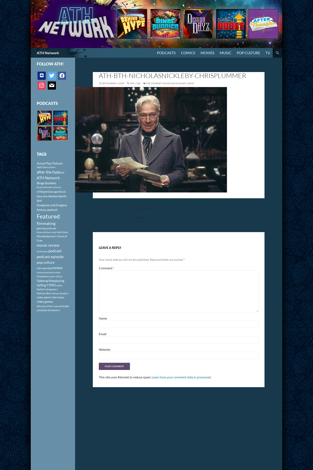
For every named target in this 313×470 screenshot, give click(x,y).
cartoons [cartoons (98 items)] (56, 187)
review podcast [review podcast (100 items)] (44, 272)
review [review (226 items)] (57, 268)
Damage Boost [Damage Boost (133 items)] (57, 191)
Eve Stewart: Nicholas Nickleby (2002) (170, 83)
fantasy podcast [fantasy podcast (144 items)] (47, 209)
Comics (188, 53)
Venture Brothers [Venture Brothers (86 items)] (60, 293)
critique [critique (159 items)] (42, 191)
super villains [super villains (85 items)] (56, 276)
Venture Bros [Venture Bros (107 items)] (44, 293)
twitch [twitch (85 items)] (59, 285)
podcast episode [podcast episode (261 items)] (50, 256)
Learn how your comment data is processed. (181, 377)
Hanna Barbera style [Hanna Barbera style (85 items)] (46, 232)
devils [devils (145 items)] (62, 196)
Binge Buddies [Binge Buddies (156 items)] (46, 183)
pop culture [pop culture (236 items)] (45, 262)
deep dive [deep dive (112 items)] (42, 196)
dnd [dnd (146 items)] (39, 200)
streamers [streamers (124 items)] (43, 276)
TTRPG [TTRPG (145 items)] (51, 285)
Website (104, 349)
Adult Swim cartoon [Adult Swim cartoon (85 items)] (46, 167)
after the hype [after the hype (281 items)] (49, 172)
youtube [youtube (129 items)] (64, 306)
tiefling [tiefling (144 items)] (41, 285)
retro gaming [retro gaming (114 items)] (44, 268)
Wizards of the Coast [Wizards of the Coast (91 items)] (47, 306)
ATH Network (48, 53)
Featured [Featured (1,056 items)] (48, 216)
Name (103, 318)
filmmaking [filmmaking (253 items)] (46, 223)
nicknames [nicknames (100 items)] (42, 251)
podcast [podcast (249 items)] (54, 251)
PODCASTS (166, 53)
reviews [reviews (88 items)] (56, 272)
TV (267, 53)
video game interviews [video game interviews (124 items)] (50, 297)
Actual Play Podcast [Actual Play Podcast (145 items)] (50, 163)
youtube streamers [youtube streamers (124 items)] (48, 310)
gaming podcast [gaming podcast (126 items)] (46, 228)
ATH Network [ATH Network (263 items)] (48, 177)
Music (225, 53)
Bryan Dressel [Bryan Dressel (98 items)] (44, 187)
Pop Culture (248, 53)
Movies (207, 53)
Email (102, 334)
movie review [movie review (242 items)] (48, 245)
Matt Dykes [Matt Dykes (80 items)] (62, 232)
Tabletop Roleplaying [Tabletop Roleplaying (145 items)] (50, 281)
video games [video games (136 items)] (45, 301)
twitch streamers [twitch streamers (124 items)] (47, 289)
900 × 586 (135, 83)
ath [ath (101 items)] (62, 172)
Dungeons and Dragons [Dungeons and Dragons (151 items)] (52, 205)
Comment (106, 268)
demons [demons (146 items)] (53, 196)
